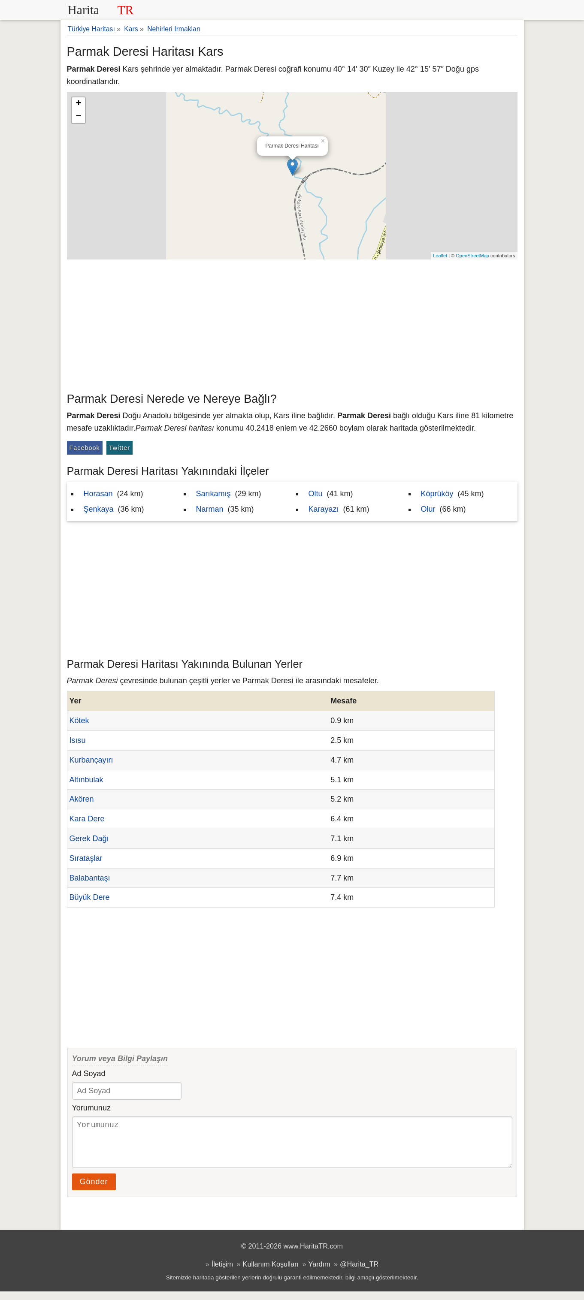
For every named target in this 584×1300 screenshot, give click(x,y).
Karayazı (324, 509)
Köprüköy (437, 493)
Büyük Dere (90, 897)
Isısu (78, 740)
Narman (210, 509)
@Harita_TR (359, 1272)
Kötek (79, 720)
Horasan (98, 493)
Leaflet (440, 255)
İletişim (222, 1272)
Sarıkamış (213, 493)
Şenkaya (99, 509)
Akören (82, 799)
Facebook (85, 447)
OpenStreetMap (472, 255)
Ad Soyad (89, 1073)
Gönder (94, 1190)
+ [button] (78, 103)
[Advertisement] (292, 324)
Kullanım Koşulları (271, 1272)
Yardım (319, 1272)
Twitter (119, 447)
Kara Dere (87, 818)
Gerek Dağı (89, 838)
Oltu (316, 493)
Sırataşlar (86, 858)
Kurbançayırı (91, 760)
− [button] (78, 116)
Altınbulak (86, 779)
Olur (428, 509)
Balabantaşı (90, 878)
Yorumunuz (91, 1108)
